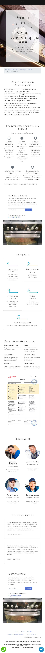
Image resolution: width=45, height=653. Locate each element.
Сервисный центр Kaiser (11, 69)
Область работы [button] (31, 634)
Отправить (28, 210)
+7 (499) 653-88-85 (22, 42)
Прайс (23, 631)
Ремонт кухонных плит (25, 69)
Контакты (29, 631)
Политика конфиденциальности (15, 634)
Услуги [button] (15, 631)
